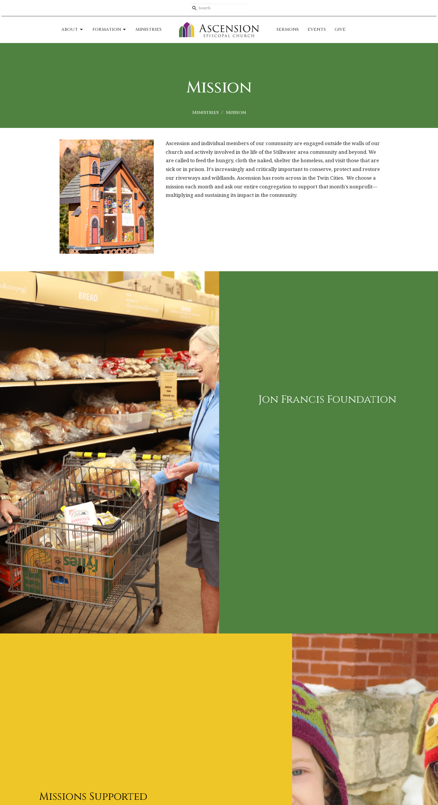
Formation (109, 29)
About (72, 29)
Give (340, 29)
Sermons (287, 29)
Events (317, 29)
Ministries (148, 29)
